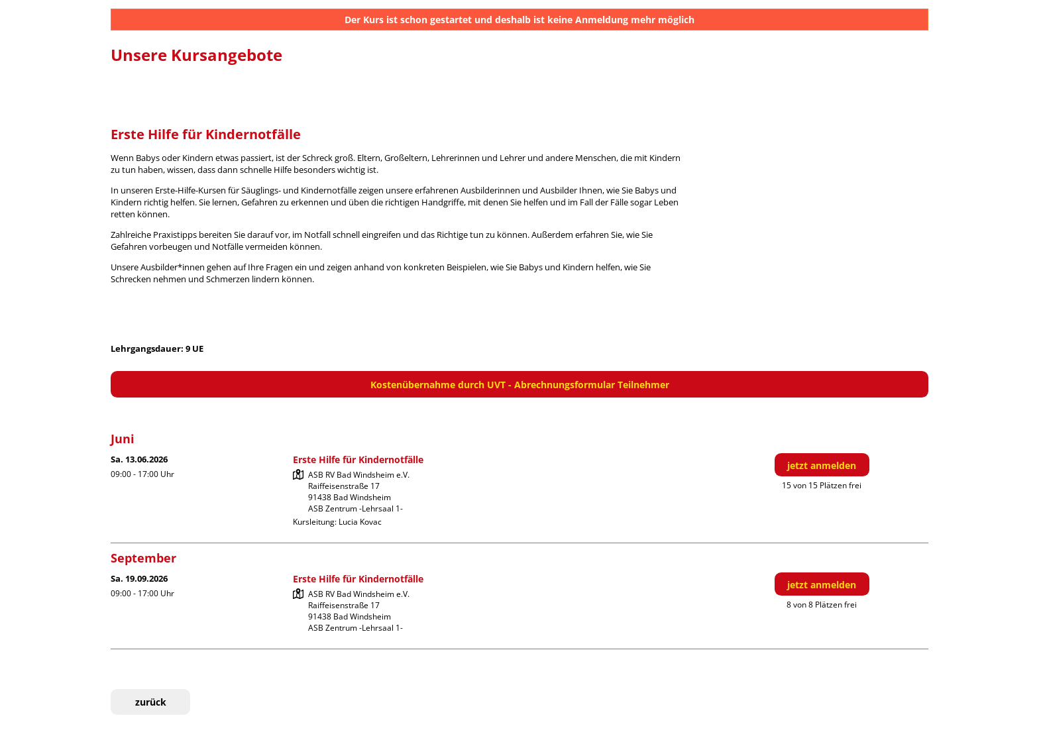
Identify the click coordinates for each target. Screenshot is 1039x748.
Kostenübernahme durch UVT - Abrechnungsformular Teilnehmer (519, 384)
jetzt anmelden (821, 465)
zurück (150, 702)
